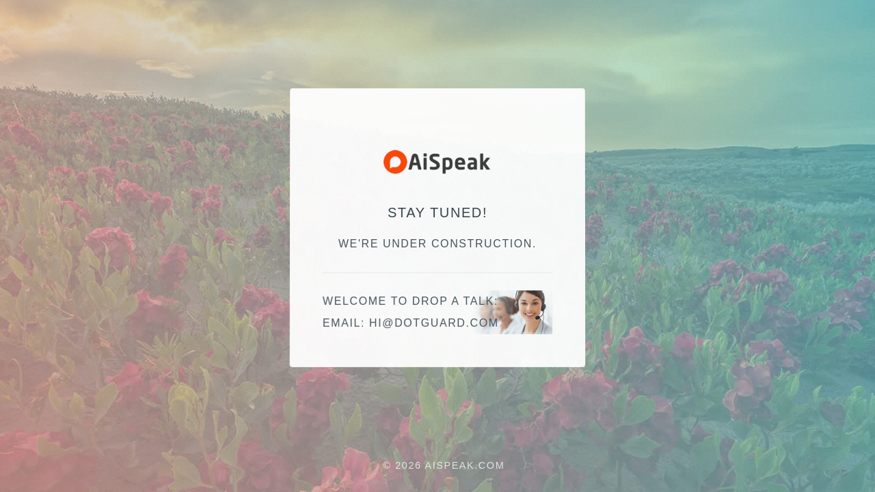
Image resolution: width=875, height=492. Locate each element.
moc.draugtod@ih (434, 323)
